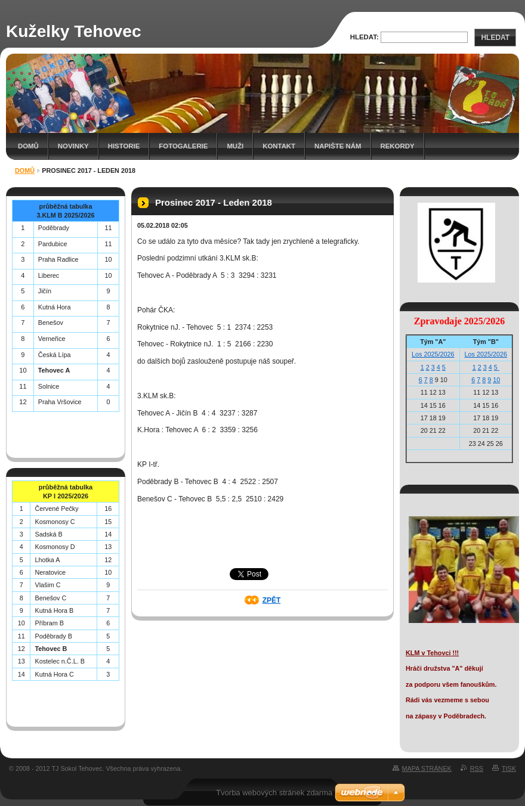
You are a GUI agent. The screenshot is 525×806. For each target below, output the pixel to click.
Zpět (271, 600)
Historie (124, 146)
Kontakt (278, 146)
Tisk (509, 768)
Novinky (73, 146)
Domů (28, 146)
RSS (476, 768)
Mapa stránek (427, 768)
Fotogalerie (183, 146)
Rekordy (398, 146)
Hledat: (364, 37)
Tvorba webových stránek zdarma (274, 792)
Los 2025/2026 (433, 354)
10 (496, 379)
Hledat (495, 37)
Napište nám (337, 146)
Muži (235, 146)
